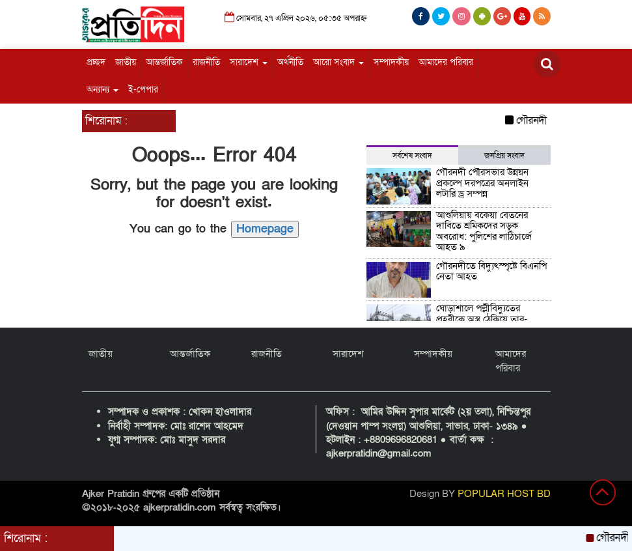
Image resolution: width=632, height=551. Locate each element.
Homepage (265, 228)
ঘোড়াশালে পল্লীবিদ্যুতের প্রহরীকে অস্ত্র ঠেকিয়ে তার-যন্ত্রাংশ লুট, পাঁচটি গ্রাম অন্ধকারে (490, 319)
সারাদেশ (249, 62)
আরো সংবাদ (338, 62)
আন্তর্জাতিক (164, 62)
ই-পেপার (143, 89)
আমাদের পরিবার (446, 62)
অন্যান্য (102, 89)
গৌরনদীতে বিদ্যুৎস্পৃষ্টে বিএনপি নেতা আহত (491, 271)
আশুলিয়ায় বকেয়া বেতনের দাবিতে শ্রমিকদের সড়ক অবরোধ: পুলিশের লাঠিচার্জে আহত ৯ (484, 231)
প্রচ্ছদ (96, 62)
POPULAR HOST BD (504, 493)
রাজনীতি (206, 62)
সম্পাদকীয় (391, 62)
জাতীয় (125, 62)
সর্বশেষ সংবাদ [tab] (412, 155)
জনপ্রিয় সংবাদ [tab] (504, 155)
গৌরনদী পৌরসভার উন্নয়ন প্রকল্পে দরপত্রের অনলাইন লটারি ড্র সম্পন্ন (482, 182)
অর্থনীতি (290, 62)
